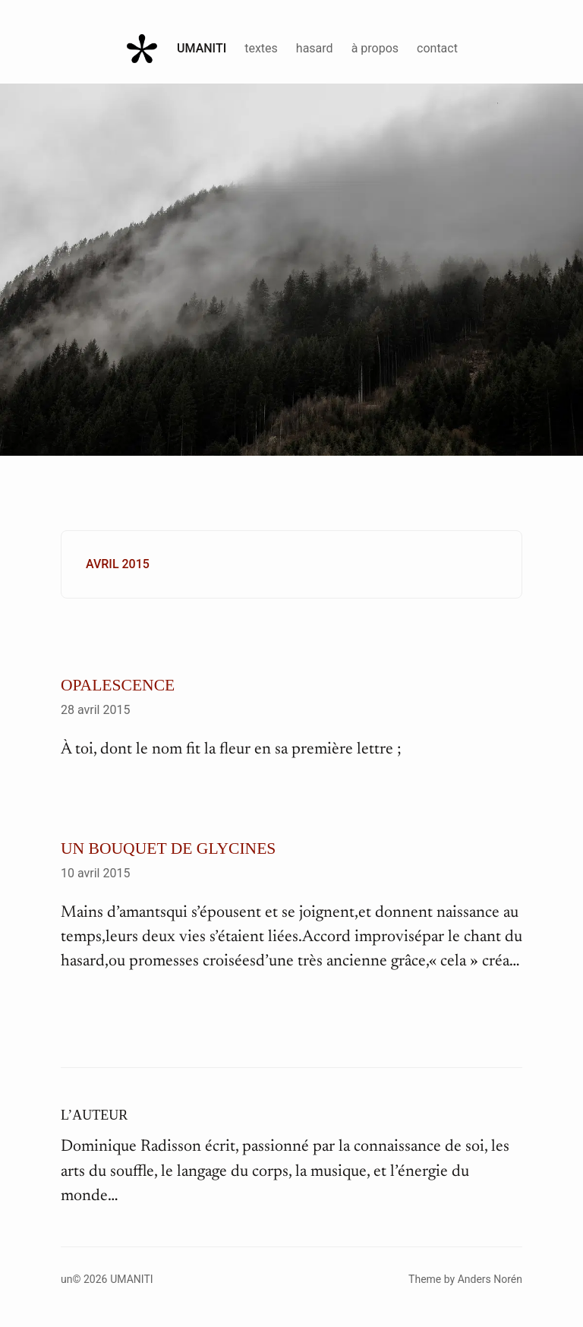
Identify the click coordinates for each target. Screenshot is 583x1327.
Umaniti (201, 48)
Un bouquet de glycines (168, 848)
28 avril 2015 (95, 710)
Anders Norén (490, 1279)
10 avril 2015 (95, 873)
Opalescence (118, 685)
